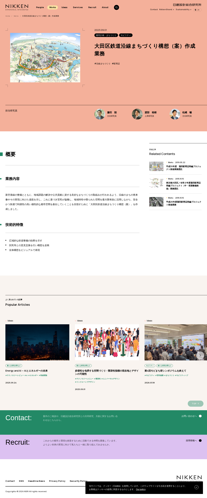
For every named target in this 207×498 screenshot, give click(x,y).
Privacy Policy (57, 481)
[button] (200, 355)
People (40, 7)
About (105, 7)
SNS (21, 481)
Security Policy (78, 481)
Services (78, 7)
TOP (194, 403)
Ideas (64, 7)
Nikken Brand (166, 9)
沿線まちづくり (103, 63)
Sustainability (184, 9)
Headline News (36, 481)
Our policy (141, 489)
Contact (154, 9)
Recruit (92, 7)
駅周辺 (117, 63)
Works (52, 7)
